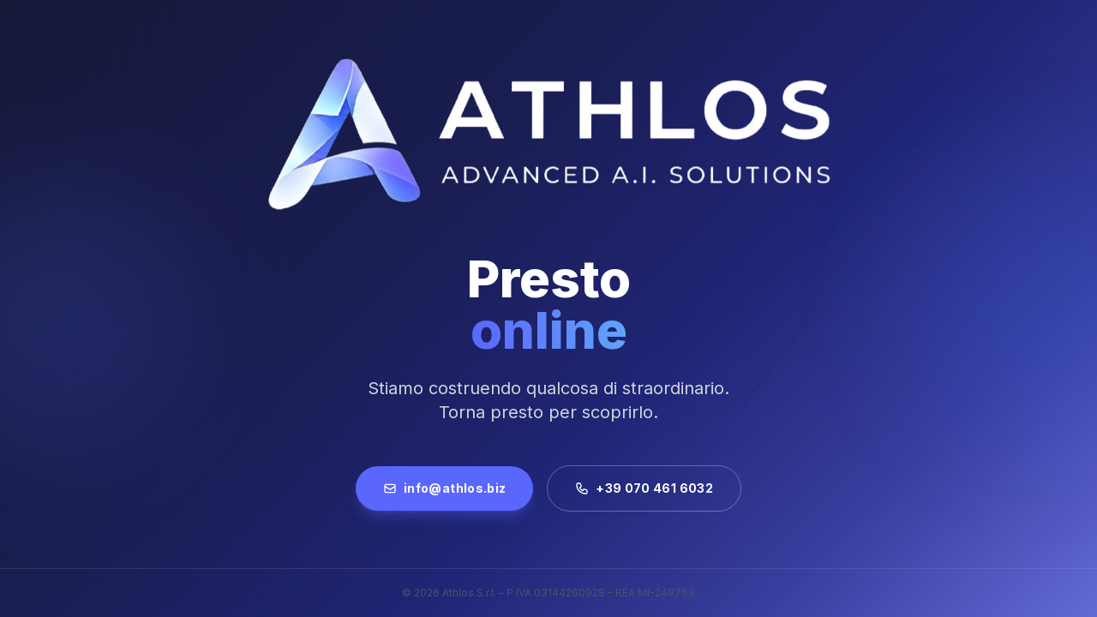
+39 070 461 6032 (644, 488)
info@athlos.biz (444, 488)
